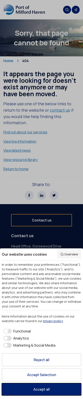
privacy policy (53, 321)
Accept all (41, 389)
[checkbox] (16, 331)
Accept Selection (41, 374)
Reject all (41, 359)
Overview (69, 254)
